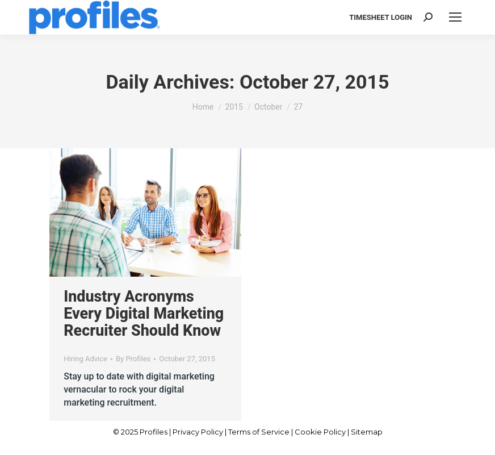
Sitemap (367, 431)
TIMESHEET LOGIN (380, 17)
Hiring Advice (85, 358)
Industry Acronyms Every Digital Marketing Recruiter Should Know (144, 313)
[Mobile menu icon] (455, 17)
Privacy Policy (198, 431)
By (133, 358)
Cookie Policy (320, 431)
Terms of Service (259, 431)
